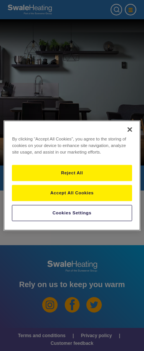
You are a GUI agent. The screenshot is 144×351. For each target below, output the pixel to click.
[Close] (129, 129)
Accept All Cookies (72, 193)
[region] (71, 175)
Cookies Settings (72, 213)
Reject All (72, 172)
